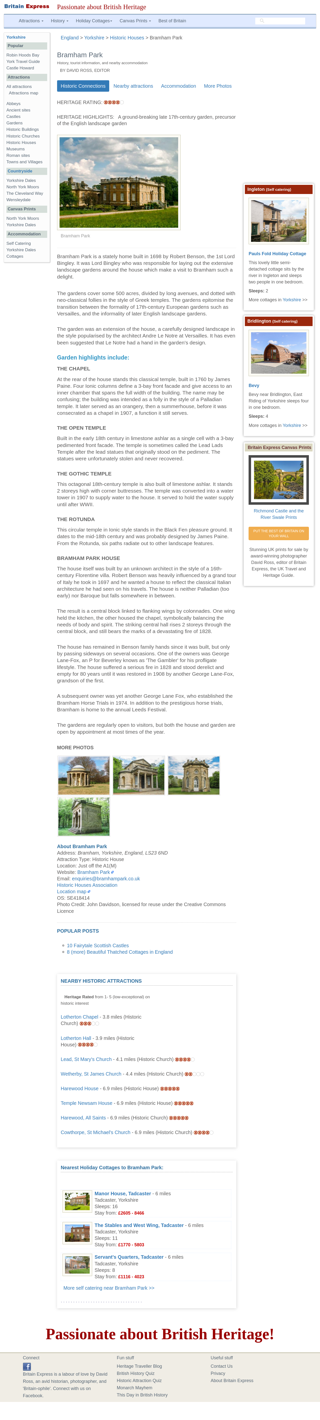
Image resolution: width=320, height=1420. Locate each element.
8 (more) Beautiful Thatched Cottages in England (120, 952)
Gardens (14, 123)
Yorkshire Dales (21, 180)
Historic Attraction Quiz (139, 1380)
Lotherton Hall (76, 1038)
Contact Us (222, 1366)
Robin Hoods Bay (22, 55)
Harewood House (80, 1088)
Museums (15, 149)
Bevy (254, 385)
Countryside (20, 171)
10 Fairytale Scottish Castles (98, 945)
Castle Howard (20, 68)
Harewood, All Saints (83, 1117)
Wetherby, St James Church (91, 1074)
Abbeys (13, 103)
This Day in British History (142, 1394)
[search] (280, 21)
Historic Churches (23, 136)
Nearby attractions (133, 86)
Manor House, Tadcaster (123, 1193)
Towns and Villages (24, 162)
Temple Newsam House (86, 1103)
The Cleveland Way (24, 193)
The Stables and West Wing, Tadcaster (139, 1225)
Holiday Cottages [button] (94, 20)
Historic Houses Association (87, 885)
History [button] (59, 20)
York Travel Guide (23, 61)
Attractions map (23, 93)
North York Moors (22, 187)
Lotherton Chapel (79, 1017)
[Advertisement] (195, 1009)
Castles (13, 116)
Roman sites (18, 155)
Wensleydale (18, 199)
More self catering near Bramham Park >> (109, 1288)
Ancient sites (18, 110)
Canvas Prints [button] (135, 20)
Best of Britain (172, 20)
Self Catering (18, 243)
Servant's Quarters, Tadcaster (129, 1257)
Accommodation (178, 86)
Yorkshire (16, 37)
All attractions (19, 86)
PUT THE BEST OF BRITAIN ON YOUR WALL (279, 533)
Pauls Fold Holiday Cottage (277, 253)
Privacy (218, 1373)
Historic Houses (21, 142)
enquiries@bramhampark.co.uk (106, 878)
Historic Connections (83, 86)
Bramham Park (93, 872)
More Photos (218, 86)
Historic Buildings (22, 129)
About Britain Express (232, 1380)
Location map (71, 891)
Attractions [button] (31, 20)
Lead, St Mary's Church (86, 1059)
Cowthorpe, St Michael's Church (95, 1132)
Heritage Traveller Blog (139, 1366)
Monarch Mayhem (134, 1387)
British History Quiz (136, 1373)
